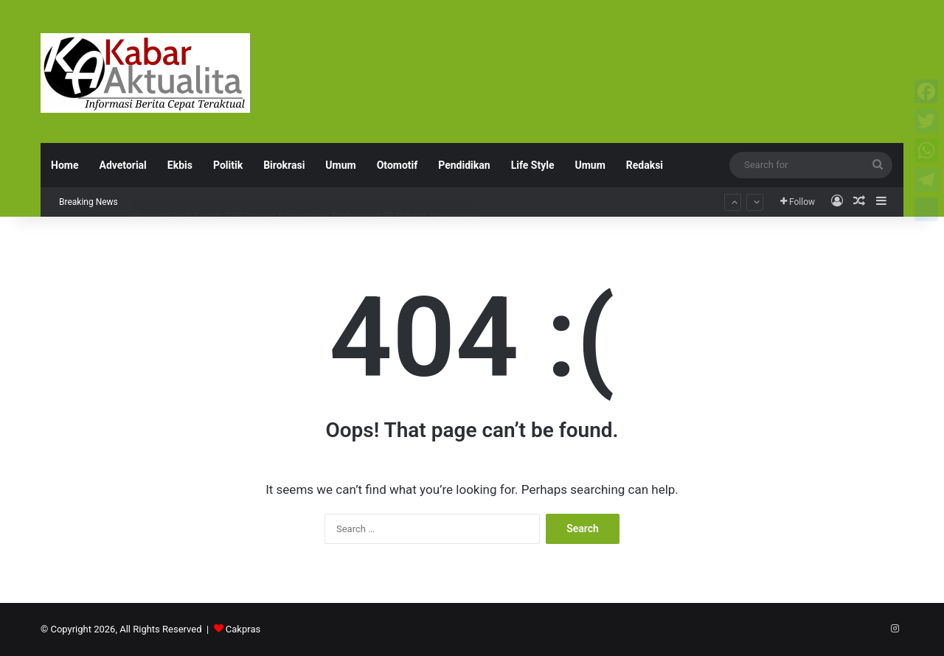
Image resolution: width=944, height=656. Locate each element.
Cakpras (243, 629)
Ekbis (179, 165)
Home (64, 165)
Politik (228, 165)
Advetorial (122, 165)
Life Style (533, 165)
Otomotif (397, 165)
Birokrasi (284, 165)
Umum (340, 165)
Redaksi (644, 165)
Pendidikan (464, 165)
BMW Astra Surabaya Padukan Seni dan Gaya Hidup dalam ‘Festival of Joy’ (291, 188)
